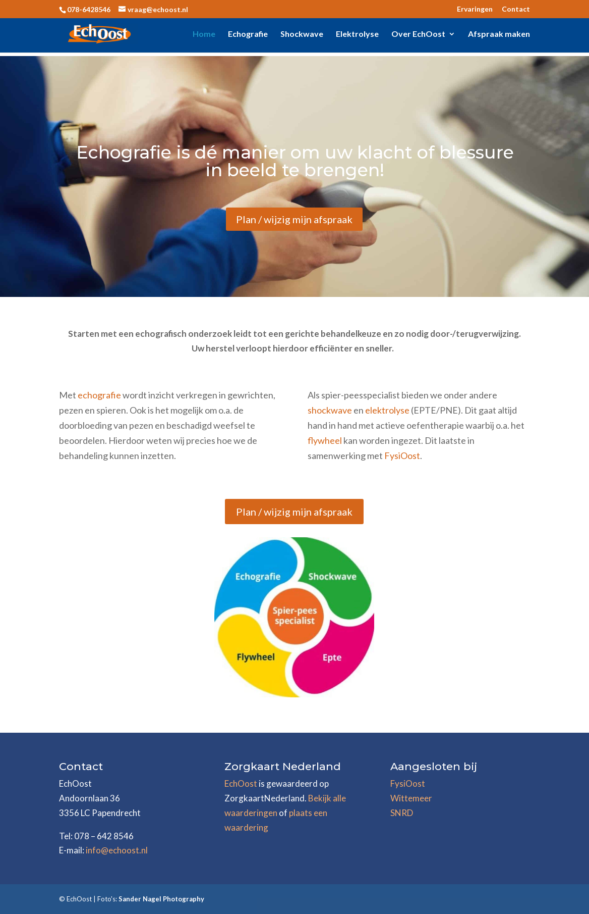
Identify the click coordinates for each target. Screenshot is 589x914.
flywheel (325, 440)
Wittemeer (411, 798)
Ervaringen (475, 9)
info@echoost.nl (117, 850)
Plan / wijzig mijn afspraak (294, 219)
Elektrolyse (357, 34)
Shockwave (301, 34)
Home (204, 34)
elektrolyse (387, 410)
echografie (99, 394)
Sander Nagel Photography (161, 899)
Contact (516, 9)
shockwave (331, 410)
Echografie (248, 34)
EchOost (240, 783)
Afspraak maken (499, 34)
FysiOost (402, 455)
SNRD (401, 812)
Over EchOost (418, 34)
